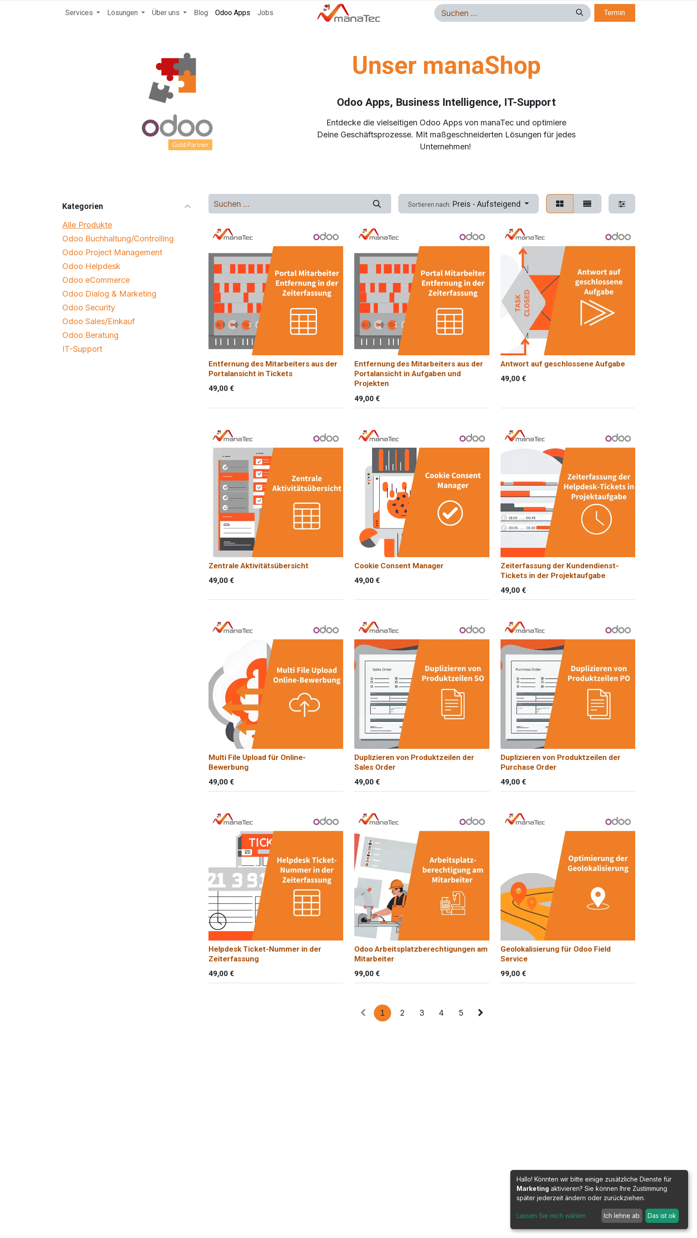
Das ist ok (662, 1215)
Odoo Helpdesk (91, 266)
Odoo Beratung (90, 335)
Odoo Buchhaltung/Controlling (118, 238)
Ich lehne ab (622, 1215)
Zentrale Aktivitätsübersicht (258, 565)
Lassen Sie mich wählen (551, 1215)
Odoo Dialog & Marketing (109, 293)
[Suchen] (578, 13)
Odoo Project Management (112, 252)
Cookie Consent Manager (399, 565)
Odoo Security (88, 307)
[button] (468, 203)
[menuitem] (83, 13)
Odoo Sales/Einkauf (98, 321)
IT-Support (82, 349)
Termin (614, 12)
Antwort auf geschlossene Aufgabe (563, 363)
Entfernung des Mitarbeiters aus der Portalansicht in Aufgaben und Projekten (418, 373)
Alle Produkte (87, 224)
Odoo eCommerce (96, 280)
